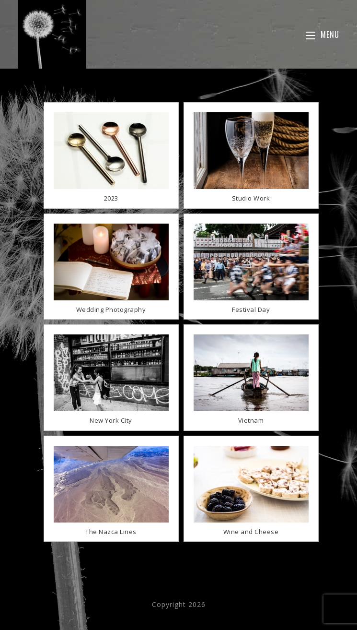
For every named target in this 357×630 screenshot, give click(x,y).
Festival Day (251, 309)
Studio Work (251, 198)
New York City (111, 420)
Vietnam (251, 420)
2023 (111, 198)
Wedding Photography (111, 309)
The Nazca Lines (111, 531)
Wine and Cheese (251, 531)
